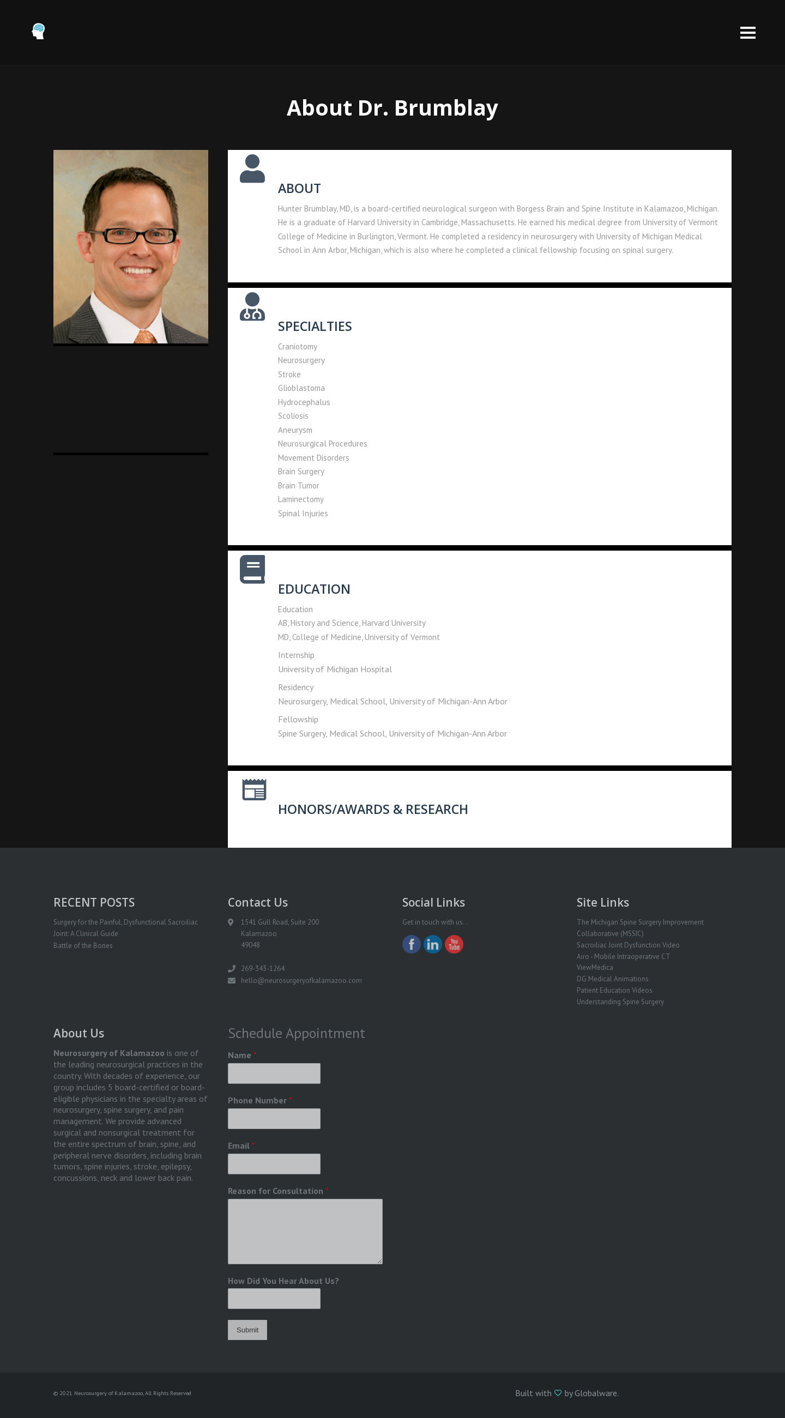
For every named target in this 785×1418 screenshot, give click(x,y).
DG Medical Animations (613, 978)
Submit (247, 1330)
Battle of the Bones (83, 945)
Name (242, 1054)
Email (241, 1145)
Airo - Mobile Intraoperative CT (624, 956)
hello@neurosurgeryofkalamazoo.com (301, 980)
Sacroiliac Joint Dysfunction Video (628, 945)
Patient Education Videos (615, 990)
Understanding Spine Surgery (620, 1001)
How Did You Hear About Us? (283, 1280)
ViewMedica (595, 967)
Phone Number (260, 1100)
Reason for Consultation (278, 1190)
